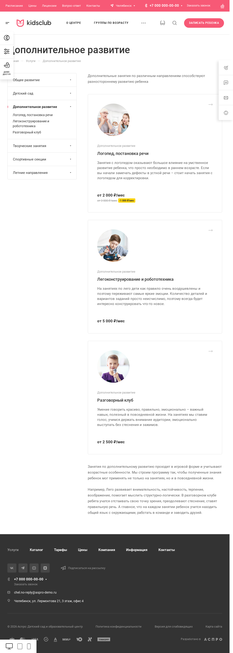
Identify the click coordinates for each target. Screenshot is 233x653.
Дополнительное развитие (42, 107)
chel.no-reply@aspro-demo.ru (35, 592)
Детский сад (42, 93)
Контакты (166, 550)
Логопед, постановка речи (122, 153)
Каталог (36, 550)
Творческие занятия (42, 146)
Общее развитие (42, 80)
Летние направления (42, 173)
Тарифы (60, 550)
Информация (136, 550)
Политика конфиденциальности (119, 626)
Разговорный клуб (115, 400)
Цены (82, 550)
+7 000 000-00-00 (164, 5)
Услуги (13, 550)
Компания (106, 550)
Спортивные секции (42, 159)
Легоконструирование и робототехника (135, 279)
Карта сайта (214, 626)
